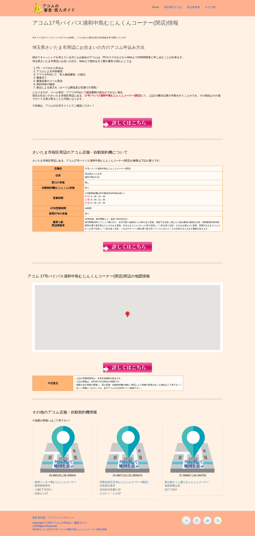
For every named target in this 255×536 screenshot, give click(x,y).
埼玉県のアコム (173, 7)
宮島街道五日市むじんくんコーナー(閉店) (124, 482)
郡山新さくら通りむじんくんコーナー (187, 482)
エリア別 (210, 7)
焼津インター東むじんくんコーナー (55, 482)
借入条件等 (193, 7)
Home (155, 7)
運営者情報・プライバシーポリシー (53, 517)
